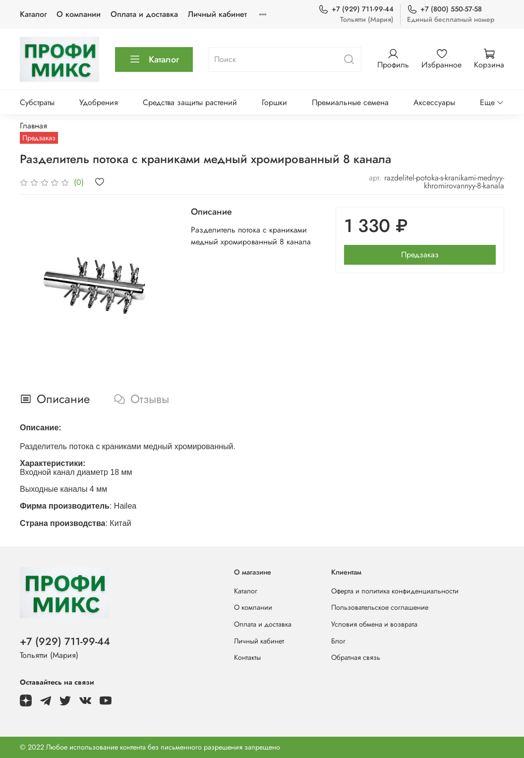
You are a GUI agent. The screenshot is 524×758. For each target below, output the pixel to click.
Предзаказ (420, 254)
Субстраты (37, 102)
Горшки (274, 102)
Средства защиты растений (190, 102)
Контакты (247, 657)
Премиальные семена (350, 102)
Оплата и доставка (144, 14)
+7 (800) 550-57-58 (444, 9)
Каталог (33, 14)
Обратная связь (355, 657)
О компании (79, 14)
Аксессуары (434, 102)
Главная (33, 125)
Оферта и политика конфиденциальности (395, 591)
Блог (338, 641)
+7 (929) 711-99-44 (356, 9)
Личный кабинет (217, 14)
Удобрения (98, 102)
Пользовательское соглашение (379, 607)
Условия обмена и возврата (374, 624)
